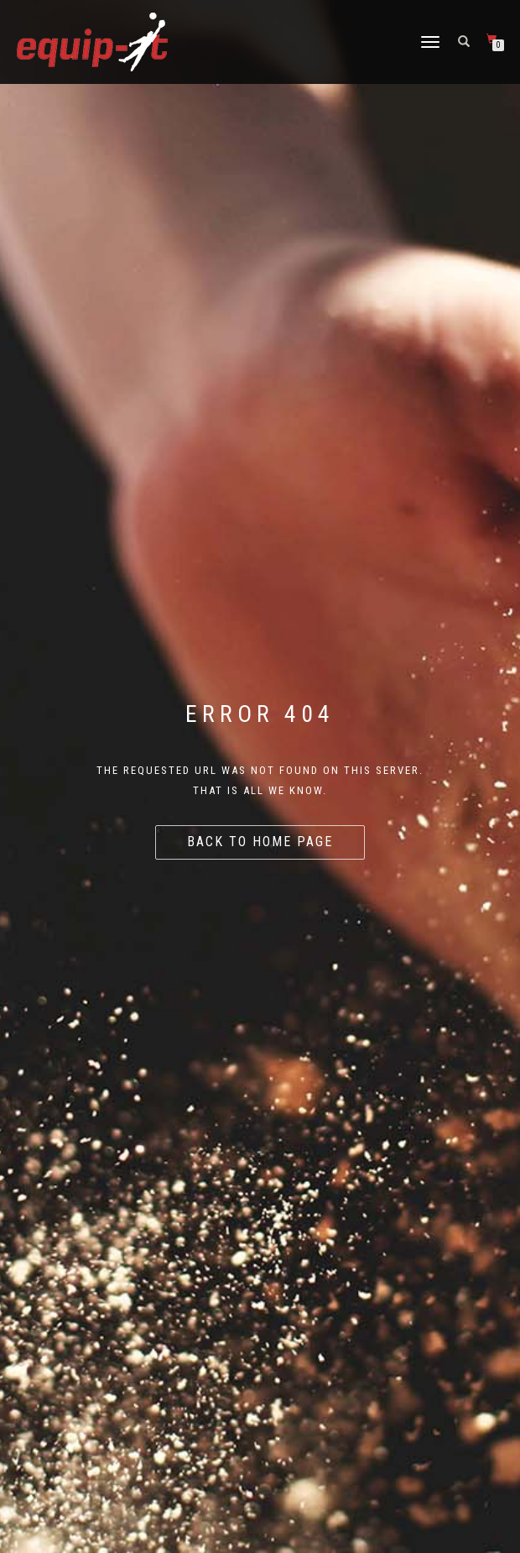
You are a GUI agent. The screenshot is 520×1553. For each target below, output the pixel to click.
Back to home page (260, 842)
